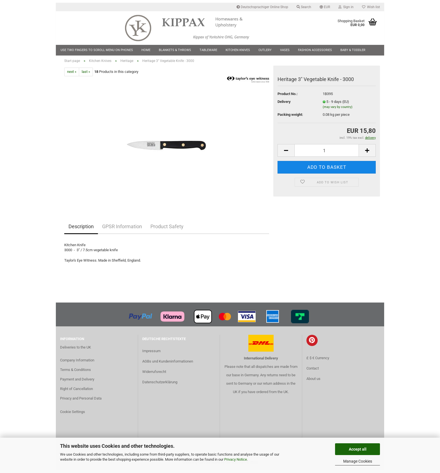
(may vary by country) (337, 110)
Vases (285, 50)
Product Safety (167, 230)
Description (81, 230)
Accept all (357, 449)
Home (145, 50)
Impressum (151, 354)
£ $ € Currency (317, 361)
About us (313, 382)
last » (86, 75)
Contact (312, 372)
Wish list (371, 7)
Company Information (77, 364)
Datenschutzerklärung (159, 386)
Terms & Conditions (75, 373)
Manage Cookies (357, 461)
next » (71, 75)
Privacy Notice (235, 459)
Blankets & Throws (175, 50)
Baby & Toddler (352, 50)
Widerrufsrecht (154, 375)
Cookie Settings (72, 415)
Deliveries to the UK (75, 351)
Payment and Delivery (77, 382)
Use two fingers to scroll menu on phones (97, 50)
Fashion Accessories (315, 50)
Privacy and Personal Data (81, 402)
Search (304, 7)
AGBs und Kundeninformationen (167, 365)
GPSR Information (122, 230)
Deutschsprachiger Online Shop (262, 7)
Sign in (346, 7)
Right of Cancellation (76, 392)
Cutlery (265, 50)
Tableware (208, 50)
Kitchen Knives (238, 50)
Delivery (284, 105)
